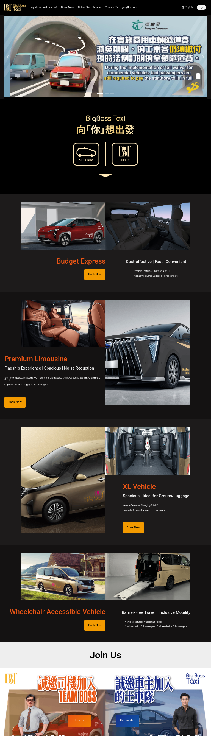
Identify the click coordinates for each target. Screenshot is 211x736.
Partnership (127, 720)
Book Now (67, 7)
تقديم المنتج (129, 7)
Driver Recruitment (89, 7)
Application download (44, 7)
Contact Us (111, 7)
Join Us (125, 160)
